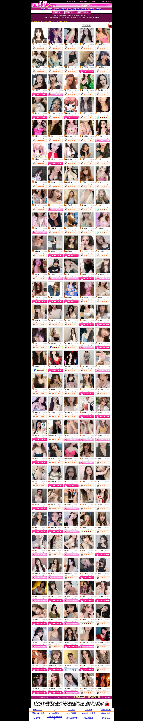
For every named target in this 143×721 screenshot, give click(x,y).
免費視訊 (44, 44)
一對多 (108, 366)
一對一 (108, 113)
